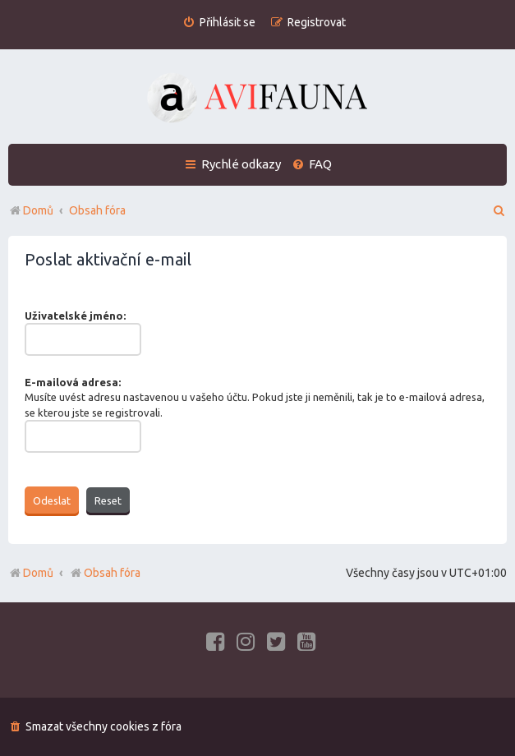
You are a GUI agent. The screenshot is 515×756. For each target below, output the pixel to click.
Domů (38, 572)
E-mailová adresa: (73, 382)
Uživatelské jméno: (75, 315)
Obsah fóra (104, 572)
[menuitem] (218, 22)
